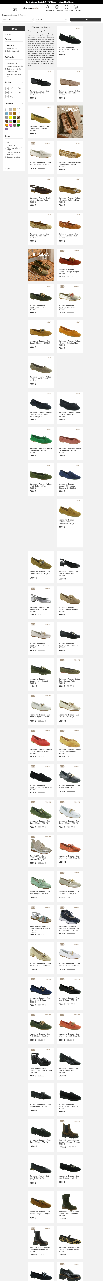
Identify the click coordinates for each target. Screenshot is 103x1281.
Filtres (85, 19)
